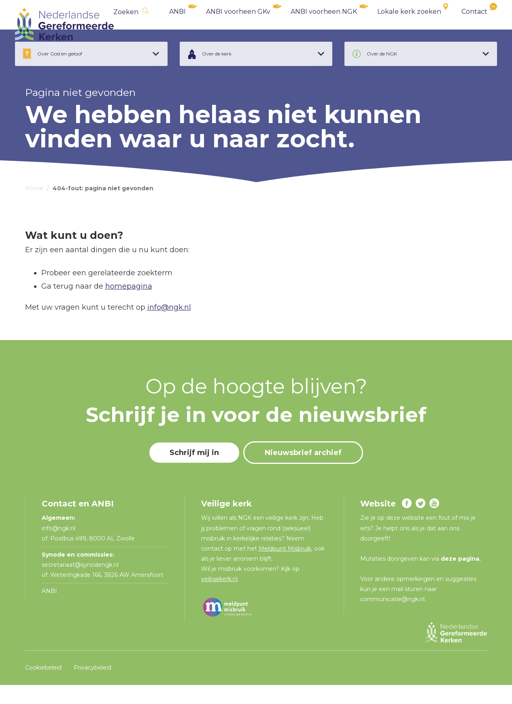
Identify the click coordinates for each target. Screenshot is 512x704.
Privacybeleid (92, 686)
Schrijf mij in (194, 471)
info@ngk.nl (169, 326)
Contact (464, 24)
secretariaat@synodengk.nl (80, 583)
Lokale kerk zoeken (399, 24)
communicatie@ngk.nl (392, 618)
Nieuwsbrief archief (303, 471)
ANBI (167, 24)
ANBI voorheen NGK (313, 24)
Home (34, 207)
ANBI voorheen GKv (228, 24)
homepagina (128, 304)
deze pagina (460, 577)
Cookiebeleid (43, 686)
